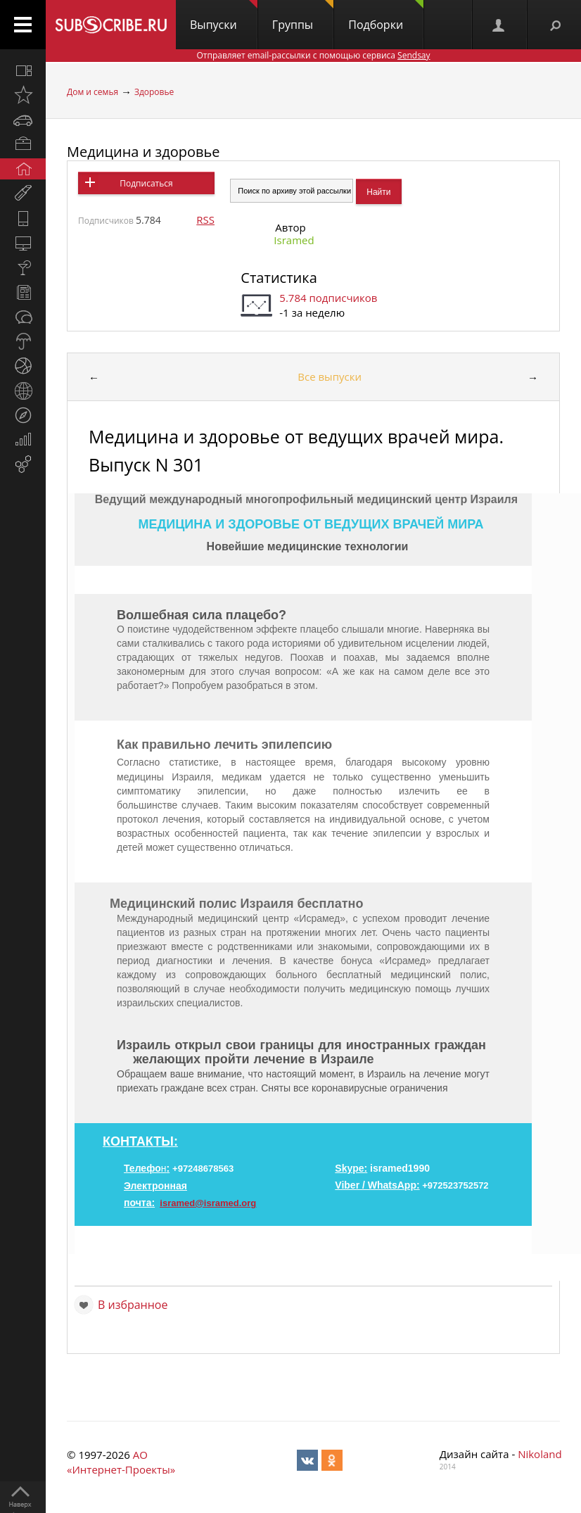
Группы (302, 16)
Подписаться (146, 183)
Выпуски (223, 16)
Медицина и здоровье (143, 151)
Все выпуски (330, 376)
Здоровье (154, 92)
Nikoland (539, 1454)
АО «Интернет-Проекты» (121, 1462)
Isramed (294, 240)
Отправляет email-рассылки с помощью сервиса (313, 55)
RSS (205, 220)
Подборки (385, 16)
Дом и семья (92, 92)
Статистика (279, 277)
